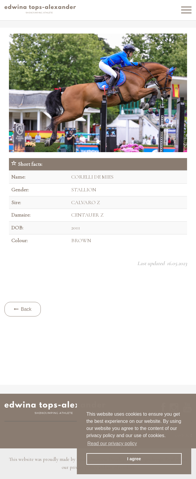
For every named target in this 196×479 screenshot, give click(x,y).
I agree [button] (134, 458)
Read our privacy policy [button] (112, 443)
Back (23, 309)
